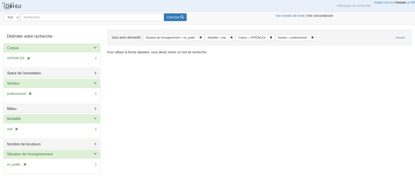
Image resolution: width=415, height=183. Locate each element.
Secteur (13, 83)
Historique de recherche (354, 5)
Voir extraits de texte (290, 15)
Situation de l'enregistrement (30, 154)
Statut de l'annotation (24, 73)
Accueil (400, 37)
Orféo (17, 5)
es (392, 2)
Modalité (14, 119)
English (378, 2)
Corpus (13, 48)
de (386, 2)
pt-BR (411, 2)
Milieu (12, 109)
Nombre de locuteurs (24, 144)
